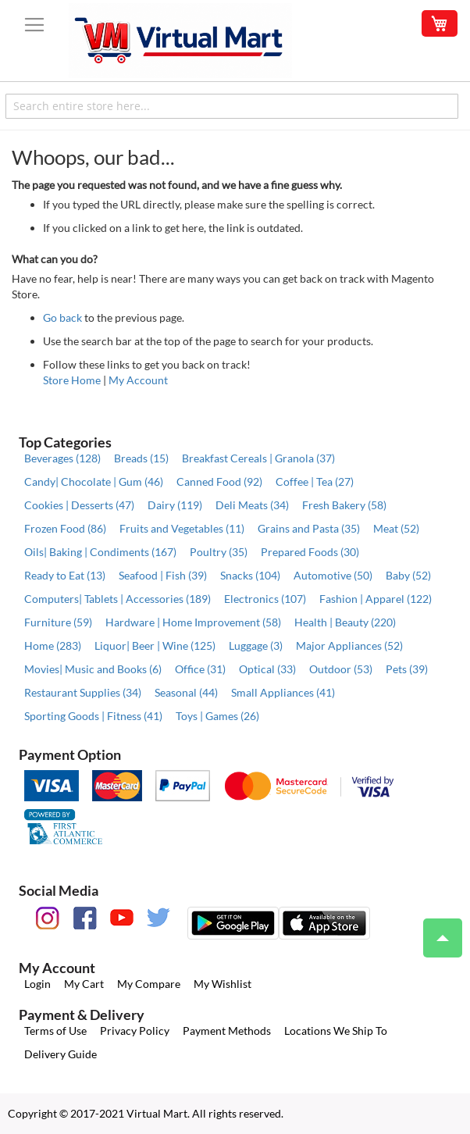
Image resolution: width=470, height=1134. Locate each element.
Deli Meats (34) (252, 505)
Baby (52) (408, 575)
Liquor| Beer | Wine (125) (154, 645)
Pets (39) (407, 669)
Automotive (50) (333, 575)
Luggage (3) (256, 645)
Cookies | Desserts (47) (79, 505)
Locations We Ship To (335, 1030)
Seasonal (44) (186, 692)
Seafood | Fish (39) (163, 575)
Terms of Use (55, 1030)
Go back (62, 317)
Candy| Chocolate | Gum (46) (93, 481)
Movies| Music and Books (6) (93, 669)
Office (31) (200, 669)
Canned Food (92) (219, 481)
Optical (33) (267, 669)
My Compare (148, 983)
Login (37, 983)
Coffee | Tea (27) (315, 481)
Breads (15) (141, 458)
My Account (138, 380)
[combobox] (231, 106)
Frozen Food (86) (65, 528)
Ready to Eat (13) (64, 575)
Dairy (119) (175, 505)
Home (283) (52, 645)
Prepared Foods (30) (310, 551)
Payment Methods (227, 1030)
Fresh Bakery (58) (344, 505)
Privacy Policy (134, 1030)
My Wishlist (222, 983)
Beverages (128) (62, 458)
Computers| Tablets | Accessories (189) (117, 598)
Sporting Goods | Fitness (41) (93, 715)
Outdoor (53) (340, 669)
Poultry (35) (218, 551)
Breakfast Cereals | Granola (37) (258, 458)
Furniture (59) (58, 622)
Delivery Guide (60, 1054)
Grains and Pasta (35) (309, 528)
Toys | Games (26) (217, 715)
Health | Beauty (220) (345, 622)
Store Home (72, 380)
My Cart (84, 983)
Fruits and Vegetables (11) (181, 528)
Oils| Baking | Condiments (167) (100, 551)
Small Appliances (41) (283, 692)
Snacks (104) (250, 575)
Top (436, 930)
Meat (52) (396, 528)
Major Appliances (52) (349, 645)
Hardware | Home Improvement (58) (193, 622)
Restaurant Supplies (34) (82, 692)
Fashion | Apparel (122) (375, 598)
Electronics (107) (265, 598)
